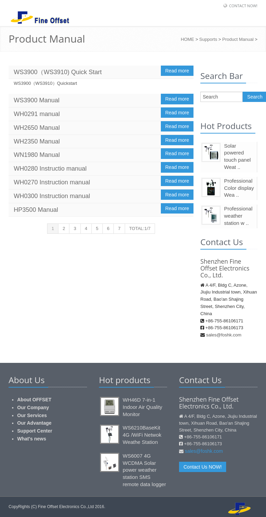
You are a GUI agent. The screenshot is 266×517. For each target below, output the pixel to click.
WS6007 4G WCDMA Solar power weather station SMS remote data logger (144, 470)
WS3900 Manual (36, 100)
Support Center (34, 431)
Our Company (33, 407)
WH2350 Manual (37, 141)
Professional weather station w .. (238, 216)
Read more (177, 70)
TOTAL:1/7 (140, 228)
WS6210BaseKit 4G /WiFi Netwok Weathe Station (142, 435)
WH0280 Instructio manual (50, 168)
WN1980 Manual (37, 154)
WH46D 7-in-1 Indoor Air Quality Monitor (142, 407)
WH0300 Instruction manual (52, 196)
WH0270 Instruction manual (52, 182)
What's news (31, 438)
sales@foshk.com (224, 334)
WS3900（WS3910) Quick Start (58, 72)
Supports (208, 39)
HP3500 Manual (36, 209)
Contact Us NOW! (203, 467)
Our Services (32, 415)
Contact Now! (243, 5)
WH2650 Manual (37, 127)
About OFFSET (34, 399)
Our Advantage (34, 423)
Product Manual (238, 39)
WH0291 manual (37, 114)
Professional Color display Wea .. (239, 188)
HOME (187, 39)
